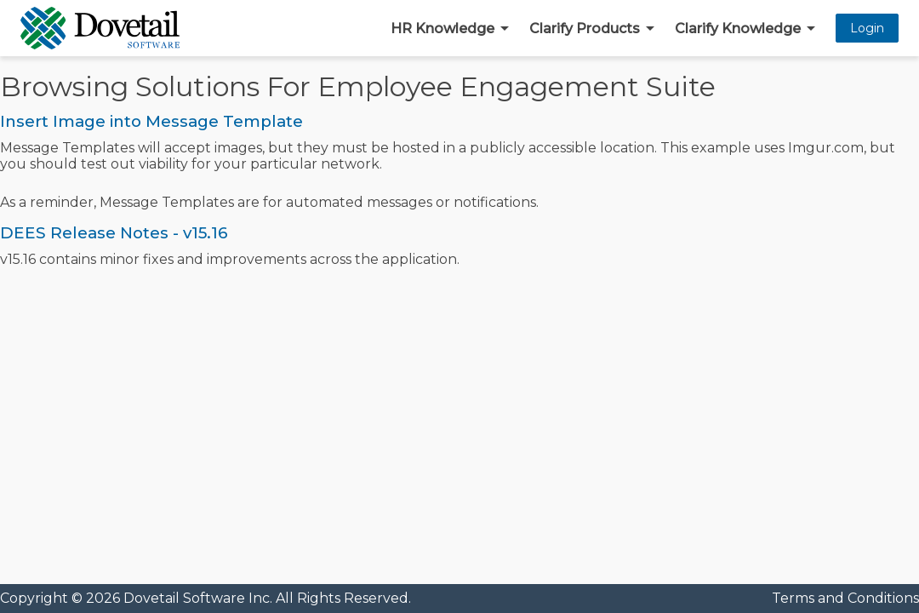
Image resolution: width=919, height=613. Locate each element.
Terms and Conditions (845, 598)
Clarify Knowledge (738, 28)
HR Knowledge (442, 28)
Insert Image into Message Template (151, 121)
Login (867, 28)
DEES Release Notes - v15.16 (114, 233)
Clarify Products (584, 28)
